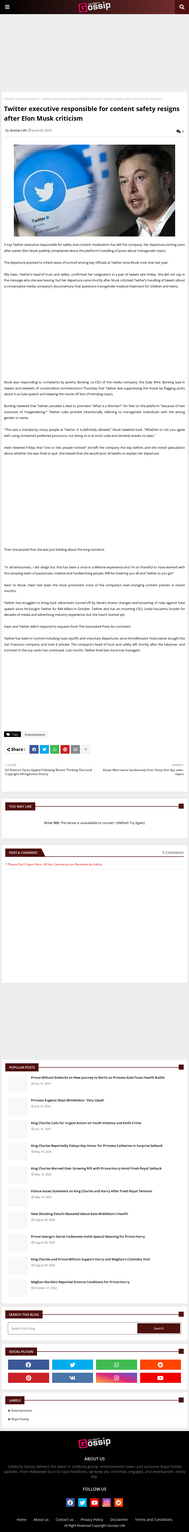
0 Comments (173, 852)
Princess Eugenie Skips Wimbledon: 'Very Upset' (67, 1100)
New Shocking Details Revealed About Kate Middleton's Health (79, 1213)
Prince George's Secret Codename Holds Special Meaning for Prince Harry (88, 1236)
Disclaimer (119, 1519)
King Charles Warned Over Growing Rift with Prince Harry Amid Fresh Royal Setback (96, 1168)
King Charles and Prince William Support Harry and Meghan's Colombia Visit (90, 1259)
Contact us (65, 1519)
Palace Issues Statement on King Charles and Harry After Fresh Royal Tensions (91, 1191)
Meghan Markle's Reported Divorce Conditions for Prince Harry (80, 1282)
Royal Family (20, 1419)
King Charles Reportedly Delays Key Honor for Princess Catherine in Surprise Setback (97, 1145)
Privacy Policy (92, 1519)
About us (41, 1519)
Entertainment (27, 98)
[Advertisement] (94, 52)
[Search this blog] (73, 1328)
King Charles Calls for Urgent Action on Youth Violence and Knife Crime (86, 1123)
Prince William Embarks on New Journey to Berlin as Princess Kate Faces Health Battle (98, 1077)
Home (8, 98)
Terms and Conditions (153, 1519)
